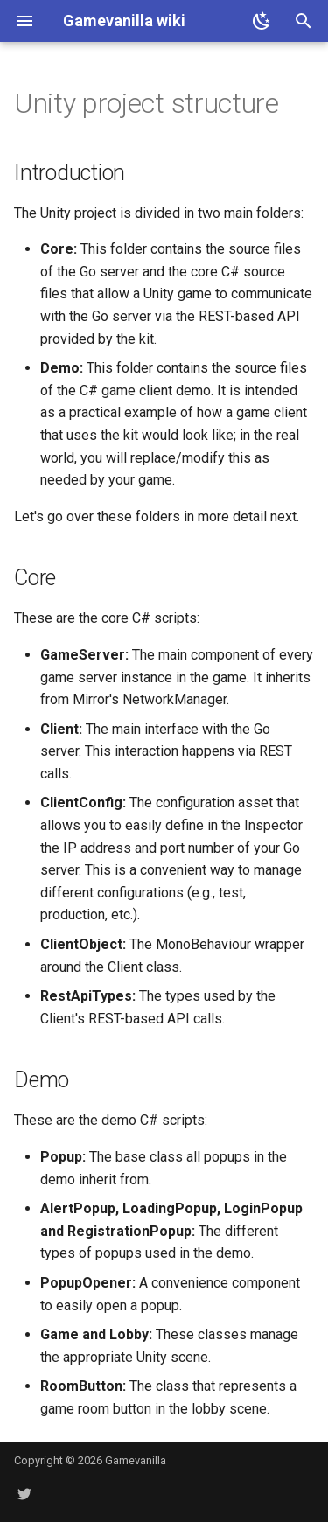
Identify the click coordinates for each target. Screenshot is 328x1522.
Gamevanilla (135, 1460)
